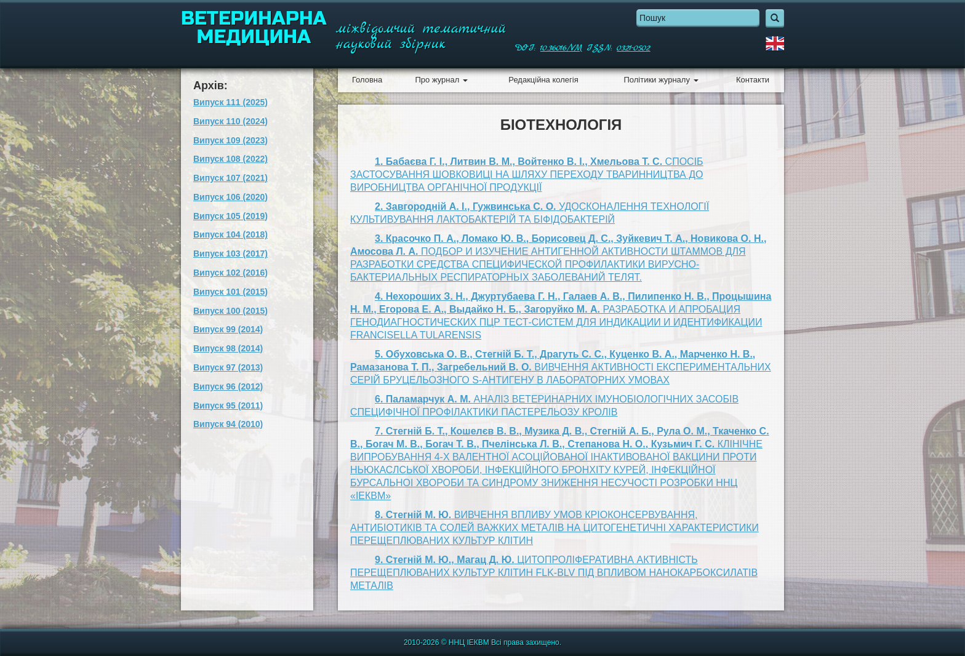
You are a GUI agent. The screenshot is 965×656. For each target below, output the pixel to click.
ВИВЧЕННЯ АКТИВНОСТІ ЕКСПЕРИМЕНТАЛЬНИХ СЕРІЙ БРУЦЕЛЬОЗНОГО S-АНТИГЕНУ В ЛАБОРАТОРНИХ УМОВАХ (560, 367)
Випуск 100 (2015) (230, 311)
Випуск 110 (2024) (230, 121)
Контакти (752, 79)
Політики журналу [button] (660, 79)
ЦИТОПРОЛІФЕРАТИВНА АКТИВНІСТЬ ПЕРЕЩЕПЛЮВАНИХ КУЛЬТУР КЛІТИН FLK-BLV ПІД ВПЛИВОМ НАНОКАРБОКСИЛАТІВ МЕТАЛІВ (554, 572)
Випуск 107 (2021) (230, 178)
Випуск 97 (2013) (228, 367)
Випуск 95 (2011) (228, 405)
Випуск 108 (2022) (230, 159)
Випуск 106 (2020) (230, 197)
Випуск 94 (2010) (228, 424)
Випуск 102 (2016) (230, 273)
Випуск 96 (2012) (228, 386)
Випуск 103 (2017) (230, 253)
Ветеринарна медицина (254, 28)
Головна (367, 79)
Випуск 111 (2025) (230, 102)
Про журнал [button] (441, 79)
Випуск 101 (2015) (230, 292)
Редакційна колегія (543, 79)
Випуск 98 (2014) (228, 348)
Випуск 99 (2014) (228, 329)
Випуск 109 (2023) (230, 140)
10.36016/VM (561, 48)
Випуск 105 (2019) (230, 216)
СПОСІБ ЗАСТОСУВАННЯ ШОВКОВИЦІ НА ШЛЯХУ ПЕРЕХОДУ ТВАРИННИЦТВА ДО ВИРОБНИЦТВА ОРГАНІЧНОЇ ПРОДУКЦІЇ (526, 174)
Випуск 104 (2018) (230, 234)
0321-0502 (633, 48)
